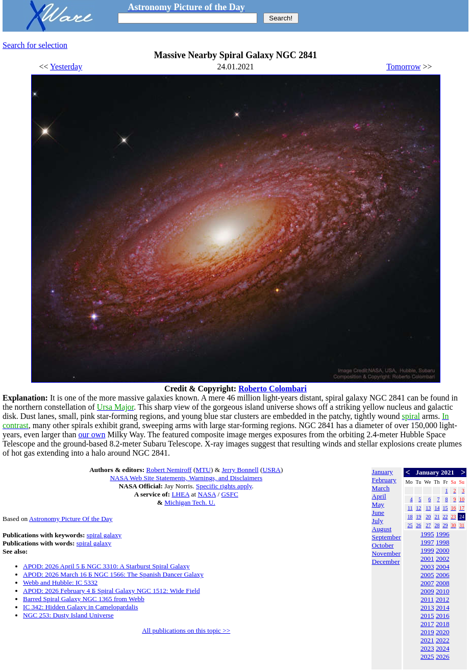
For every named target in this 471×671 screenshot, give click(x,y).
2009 (427, 591)
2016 (443, 615)
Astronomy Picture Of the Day (71, 519)
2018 (443, 624)
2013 (427, 607)
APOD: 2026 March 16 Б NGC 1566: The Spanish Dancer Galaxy (113, 574)
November (386, 553)
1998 (443, 542)
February (384, 480)
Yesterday (66, 66)
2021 (427, 640)
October (383, 545)
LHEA (180, 494)
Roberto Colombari (272, 388)
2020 (443, 632)
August (382, 529)
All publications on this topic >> (186, 630)
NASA (207, 494)
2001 (427, 558)
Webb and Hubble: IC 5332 (60, 582)
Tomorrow (403, 66)
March (381, 488)
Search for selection (35, 45)
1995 (427, 534)
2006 (443, 575)
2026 (443, 656)
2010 (443, 591)
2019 (427, 632)
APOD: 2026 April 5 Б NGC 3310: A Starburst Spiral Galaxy (106, 566)
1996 (443, 534)
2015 (427, 615)
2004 (443, 566)
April (379, 496)
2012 (443, 599)
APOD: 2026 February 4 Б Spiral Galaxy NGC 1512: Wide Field (111, 590)
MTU (203, 470)
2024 (443, 648)
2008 (443, 583)
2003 (427, 566)
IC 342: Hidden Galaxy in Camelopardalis (80, 607)
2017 (427, 624)
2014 (443, 607)
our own (92, 434)
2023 (427, 648)
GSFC (229, 494)
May (378, 504)
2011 (427, 599)
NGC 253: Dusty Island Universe (68, 615)
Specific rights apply (224, 486)
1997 (427, 542)
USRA (271, 470)
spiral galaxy (104, 535)
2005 (427, 575)
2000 (443, 550)
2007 (427, 583)
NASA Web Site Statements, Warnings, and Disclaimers (186, 478)
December (386, 561)
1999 (427, 550)
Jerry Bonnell (239, 470)
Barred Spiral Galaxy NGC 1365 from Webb (83, 599)
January (382, 472)
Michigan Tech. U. (189, 502)
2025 (427, 656)
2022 (443, 640)
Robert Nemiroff (169, 470)
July (377, 521)
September (386, 537)
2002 (443, 558)
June (378, 512)
